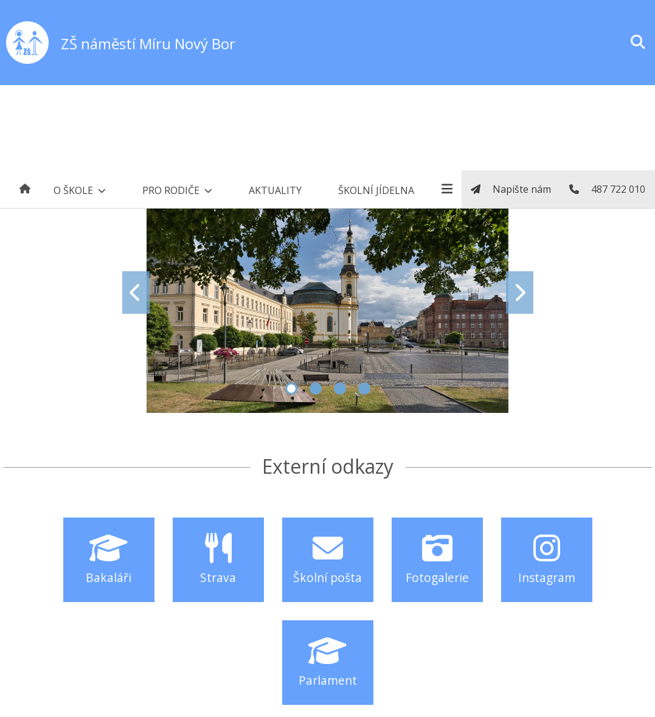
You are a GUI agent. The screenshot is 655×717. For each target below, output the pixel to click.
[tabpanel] (327, 292)
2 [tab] (316, 389)
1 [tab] (291, 389)
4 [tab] (364, 389)
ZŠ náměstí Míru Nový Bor (148, 43)
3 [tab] (340, 389)
